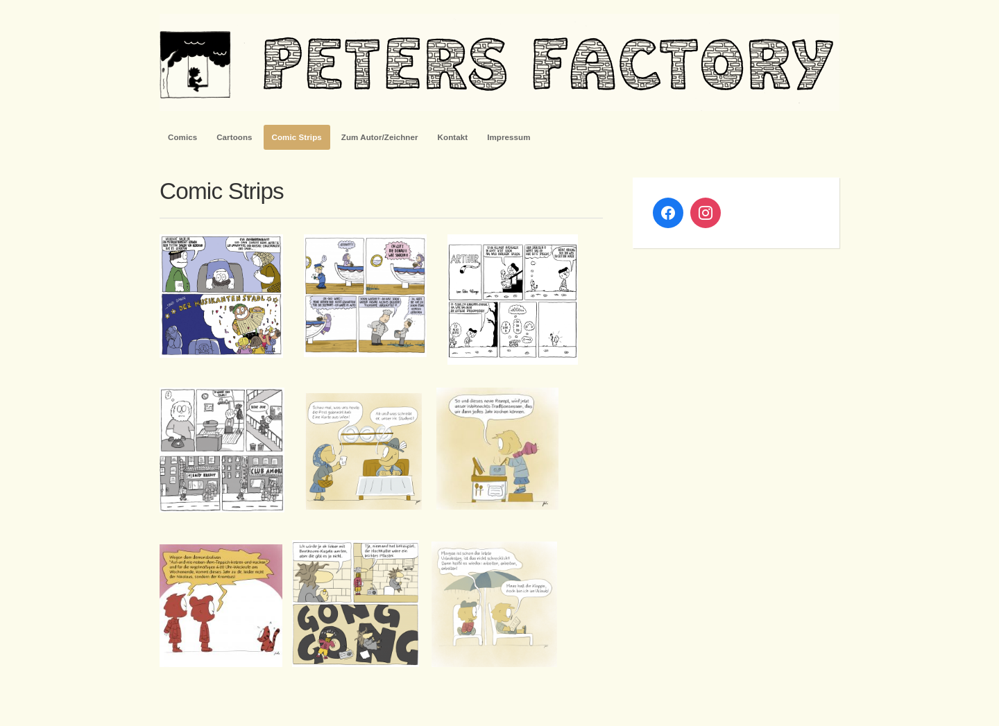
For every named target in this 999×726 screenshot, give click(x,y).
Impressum (508, 137)
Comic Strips (297, 137)
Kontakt (453, 137)
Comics (182, 137)
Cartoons (234, 137)
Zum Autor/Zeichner (379, 137)
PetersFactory (499, 62)
